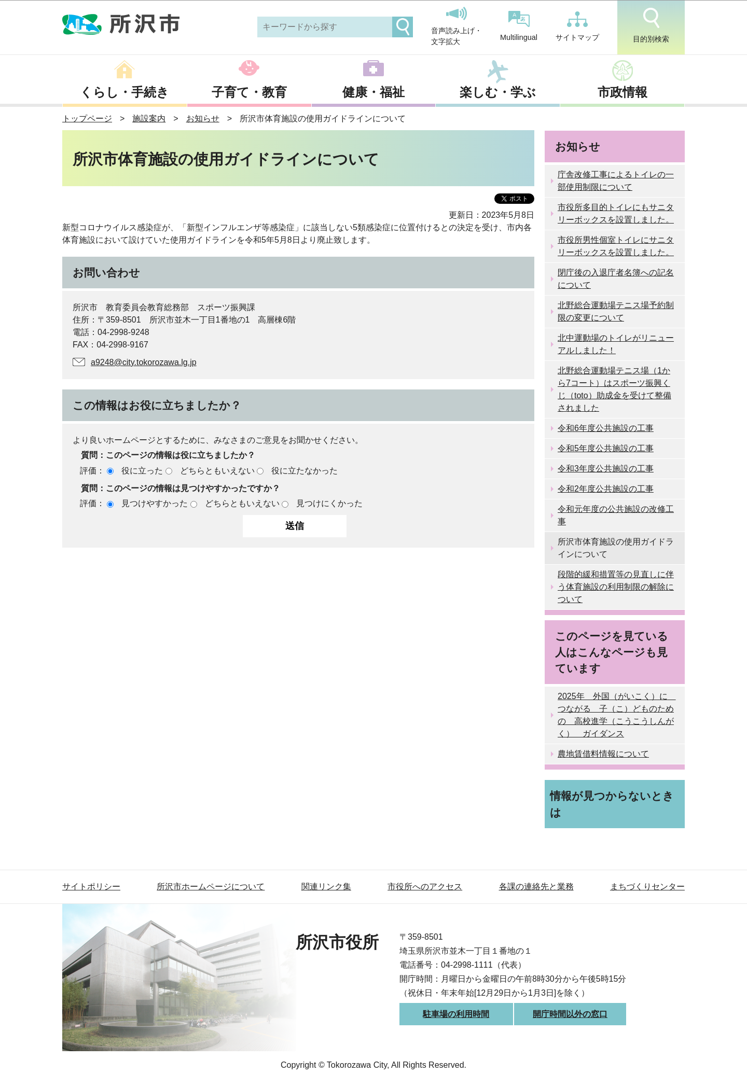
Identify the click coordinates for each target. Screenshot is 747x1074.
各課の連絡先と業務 (536, 886)
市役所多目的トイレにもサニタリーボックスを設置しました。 (616, 213)
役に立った (142, 470)
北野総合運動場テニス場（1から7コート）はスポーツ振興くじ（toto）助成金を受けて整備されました (614, 389)
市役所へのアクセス (425, 886)
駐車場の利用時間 (456, 1014)
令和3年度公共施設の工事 (606, 468)
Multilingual (518, 26)
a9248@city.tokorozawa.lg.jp (144, 362)
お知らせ (202, 118)
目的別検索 (651, 25)
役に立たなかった (304, 470)
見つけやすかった (154, 503)
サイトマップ (577, 26)
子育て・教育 (249, 92)
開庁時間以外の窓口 (570, 1014)
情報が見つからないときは (612, 804)
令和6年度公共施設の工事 (606, 428)
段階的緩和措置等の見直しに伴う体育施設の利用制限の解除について (616, 587)
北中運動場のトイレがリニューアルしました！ (616, 344)
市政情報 (622, 92)
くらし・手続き (124, 92)
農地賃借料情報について (603, 753)
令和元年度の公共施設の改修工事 (616, 515)
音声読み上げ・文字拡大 (456, 26)
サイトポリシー (91, 886)
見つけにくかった (329, 503)
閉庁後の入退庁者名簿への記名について (616, 278)
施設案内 (148, 118)
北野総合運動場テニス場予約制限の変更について (616, 311)
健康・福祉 (373, 92)
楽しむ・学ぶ (498, 92)
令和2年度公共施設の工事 (606, 488)
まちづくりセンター (647, 886)
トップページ (87, 118)
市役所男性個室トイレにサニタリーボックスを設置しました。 (616, 246)
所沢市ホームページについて (211, 886)
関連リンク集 (326, 886)
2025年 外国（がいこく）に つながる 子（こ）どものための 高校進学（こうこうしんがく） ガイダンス (617, 715)
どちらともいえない (217, 470)
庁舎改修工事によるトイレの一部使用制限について (616, 180)
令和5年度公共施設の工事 (606, 448)
